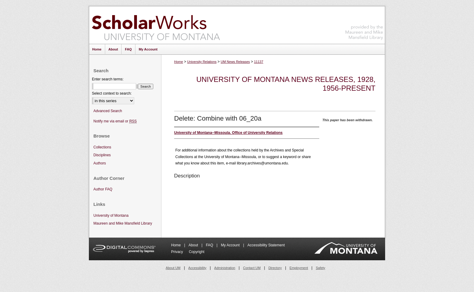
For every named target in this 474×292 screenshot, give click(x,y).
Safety (320, 268)
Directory (275, 268)
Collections (102, 147)
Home (178, 61)
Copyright (196, 252)
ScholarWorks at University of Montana (155, 25)
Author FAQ (102, 189)
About (194, 245)
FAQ (210, 245)
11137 (258, 61)
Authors (99, 163)
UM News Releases (235, 61)
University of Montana (110, 215)
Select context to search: (111, 93)
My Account (231, 245)
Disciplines (102, 155)
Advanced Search (107, 111)
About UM (173, 268)
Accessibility (197, 268)
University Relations (201, 61)
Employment (299, 268)
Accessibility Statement (266, 245)
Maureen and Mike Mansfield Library (364, 24)
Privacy (177, 252)
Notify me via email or (115, 121)
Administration (224, 268)
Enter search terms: (108, 79)
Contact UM (252, 268)
